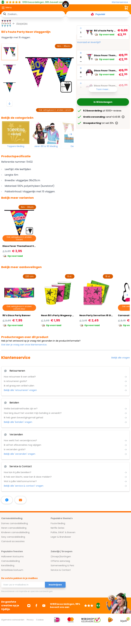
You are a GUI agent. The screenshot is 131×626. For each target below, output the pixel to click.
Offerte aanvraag (60, 561)
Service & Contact (61, 570)
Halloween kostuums (12, 556)
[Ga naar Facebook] (36, 605)
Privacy (30, 619)
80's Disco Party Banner (16, 315)
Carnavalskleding (10, 561)
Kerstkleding (7, 565)
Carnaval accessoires (13, 541)
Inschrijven (55, 584)
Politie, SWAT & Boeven (63, 532)
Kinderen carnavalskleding (15, 532)
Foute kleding (58, 523)
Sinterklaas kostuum (12, 570)
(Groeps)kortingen (61, 556)
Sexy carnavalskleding (13, 536)
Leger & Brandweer (61, 536)
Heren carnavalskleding (13, 527)
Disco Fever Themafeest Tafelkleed (105, 70)
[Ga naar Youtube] (43, 605)
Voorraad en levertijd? (89, 42)
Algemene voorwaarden (12, 619)
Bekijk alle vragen (120, 357)
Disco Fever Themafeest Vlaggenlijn (105, 55)
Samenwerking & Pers (62, 565)
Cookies (40, 619)
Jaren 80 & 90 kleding (46, 146)
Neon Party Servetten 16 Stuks (97, 315)
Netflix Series (57, 527)
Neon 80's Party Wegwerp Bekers (60, 315)
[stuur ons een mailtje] (20, 500)
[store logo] (65, 5)
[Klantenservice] (121, 2)
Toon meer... (103, 89)
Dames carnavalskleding (14, 523)
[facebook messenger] (6, 500)
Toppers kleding (15, 146)
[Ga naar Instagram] (28, 605)
